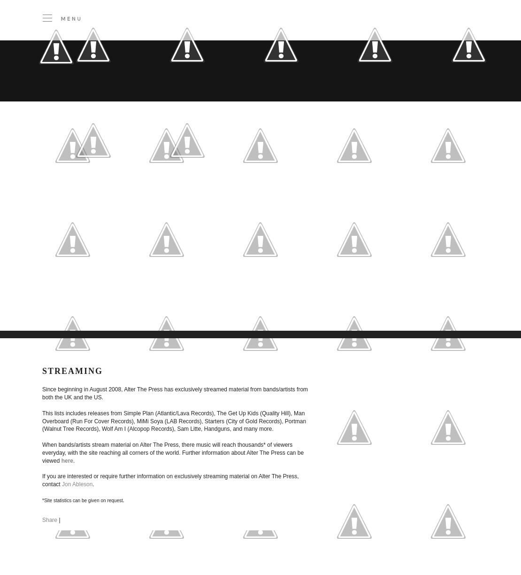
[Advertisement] (175, 262)
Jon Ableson (77, 484)
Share (49, 520)
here (67, 461)
